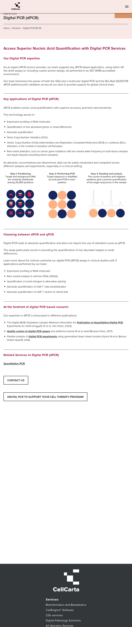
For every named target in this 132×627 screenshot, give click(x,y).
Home (6, 28)
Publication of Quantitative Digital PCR (100, 322)
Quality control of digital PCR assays (28, 331)
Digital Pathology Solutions (63, 620)
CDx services (54, 615)
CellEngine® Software (60, 610)
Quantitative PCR (14, 363)
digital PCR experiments (43, 336)
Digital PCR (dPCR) (32, 28)
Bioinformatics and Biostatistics (66, 605)
